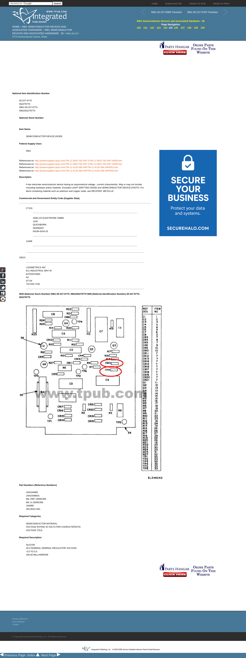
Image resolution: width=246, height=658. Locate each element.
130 (202, 27)
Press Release (18, 622)
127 (183, 27)
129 (196, 27)
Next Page (50, 655)
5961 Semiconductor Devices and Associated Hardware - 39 (170, 21)
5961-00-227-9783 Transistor (202, 12)
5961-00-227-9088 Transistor (166, 12)
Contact (15, 624)
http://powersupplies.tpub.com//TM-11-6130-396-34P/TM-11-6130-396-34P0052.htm (76, 167)
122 (152, 27)
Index (33, 655)
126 (176, 27)
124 (165, 27)
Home (15, 26)
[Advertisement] (85, 65)
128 (189, 27)
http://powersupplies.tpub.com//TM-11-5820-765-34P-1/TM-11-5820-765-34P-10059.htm (78, 164)
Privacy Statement (20, 619)
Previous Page (12, 655)
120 (139, 27)
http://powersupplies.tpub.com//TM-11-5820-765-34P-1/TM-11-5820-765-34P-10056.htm (78, 160)
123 (159, 27)
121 (145, 27)
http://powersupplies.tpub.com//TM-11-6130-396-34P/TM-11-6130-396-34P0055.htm (76, 170)
